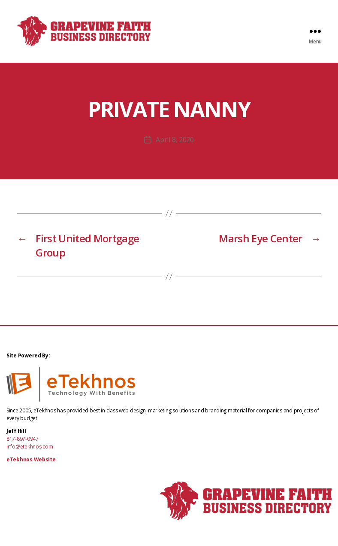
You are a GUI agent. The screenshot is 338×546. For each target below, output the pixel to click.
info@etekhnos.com (29, 455)
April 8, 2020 (175, 148)
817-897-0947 (22, 447)
